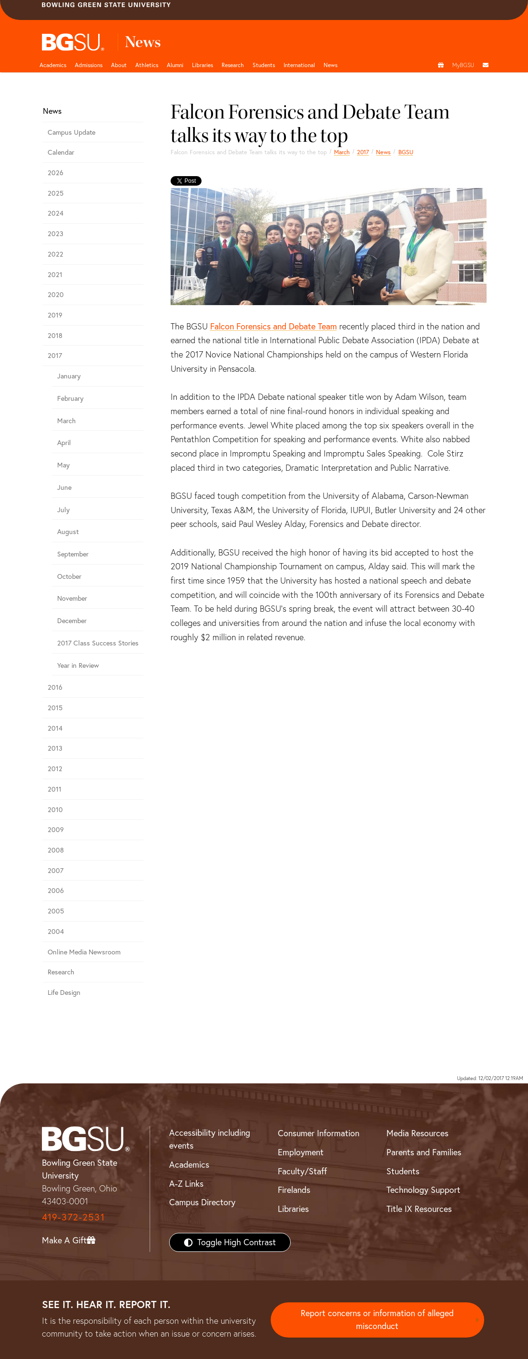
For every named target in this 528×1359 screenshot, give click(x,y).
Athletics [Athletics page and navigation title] (146, 65)
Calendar (61, 152)
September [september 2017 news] (73, 554)
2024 (55, 213)
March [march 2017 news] (342, 152)
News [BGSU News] (330, 65)
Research (61, 972)
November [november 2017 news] (72, 598)
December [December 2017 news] (72, 620)
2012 (55, 768)
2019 (55, 315)
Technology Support (423, 1189)
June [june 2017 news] (64, 487)
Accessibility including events (209, 1139)
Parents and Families (423, 1152)
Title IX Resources (419, 1208)
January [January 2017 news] (69, 376)
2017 (363, 152)
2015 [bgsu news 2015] (55, 708)
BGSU (405, 152)
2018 (55, 335)
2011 (54, 789)
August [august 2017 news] (68, 531)
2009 (56, 829)
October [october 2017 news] (69, 576)
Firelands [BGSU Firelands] (294, 1189)
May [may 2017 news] (63, 465)
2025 (55, 193)
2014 (55, 728)
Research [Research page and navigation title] (233, 65)
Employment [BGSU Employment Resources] (301, 1152)
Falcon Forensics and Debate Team (273, 326)
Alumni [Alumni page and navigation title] (175, 65)
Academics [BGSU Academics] (189, 1164)
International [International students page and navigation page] (299, 65)
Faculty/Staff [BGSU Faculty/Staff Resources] (302, 1171)
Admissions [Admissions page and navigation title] (88, 65)
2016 (55, 687)
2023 (55, 233)
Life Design (64, 992)
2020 (56, 294)
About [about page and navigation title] (119, 65)
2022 (55, 254)
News (383, 152)
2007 (55, 870)
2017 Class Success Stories (98, 643)
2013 (55, 748)
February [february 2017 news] (70, 398)
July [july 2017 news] (63, 510)
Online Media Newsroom (84, 952)
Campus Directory (202, 1202)
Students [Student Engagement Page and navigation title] (264, 65)
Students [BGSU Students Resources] (402, 1171)
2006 (56, 890)
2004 (56, 931)
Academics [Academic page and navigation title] (53, 65)
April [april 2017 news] (64, 442)
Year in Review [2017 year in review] (78, 665)
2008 (56, 850)
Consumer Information (318, 1133)
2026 (55, 173)
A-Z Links (186, 1183)
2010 (55, 809)
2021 (55, 274)
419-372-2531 (73, 1217)
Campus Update (71, 132)
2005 (56, 911)
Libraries (202, 65)
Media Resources (417, 1133)
